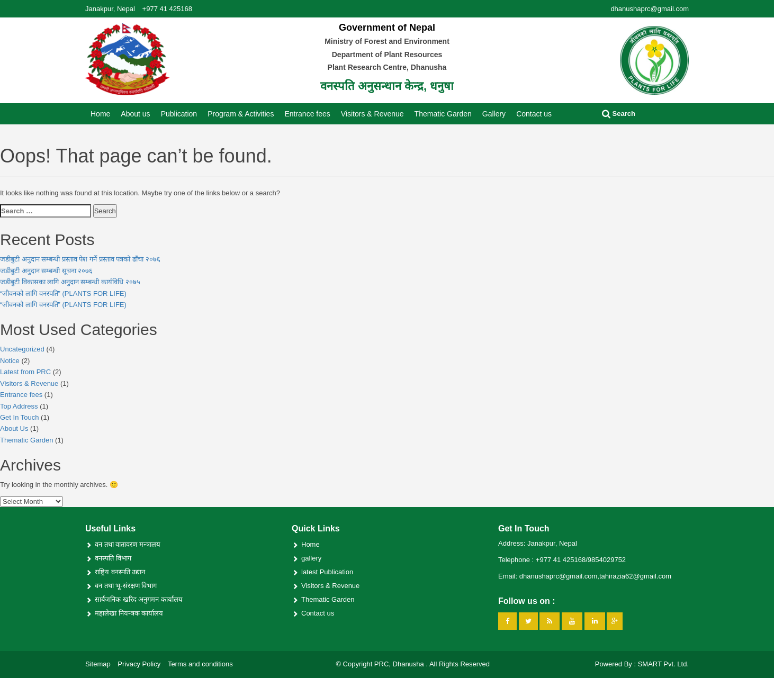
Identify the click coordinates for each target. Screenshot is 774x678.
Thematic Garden (443, 114)
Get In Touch (19, 417)
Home (100, 114)
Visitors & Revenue (372, 114)
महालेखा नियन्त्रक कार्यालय (129, 613)
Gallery (494, 114)
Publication (179, 114)
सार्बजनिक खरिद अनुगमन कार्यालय (139, 599)
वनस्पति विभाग (113, 558)
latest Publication (327, 572)
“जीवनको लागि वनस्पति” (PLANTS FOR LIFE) (63, 293)
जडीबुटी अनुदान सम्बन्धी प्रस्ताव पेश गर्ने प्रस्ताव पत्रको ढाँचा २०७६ (80, 259)
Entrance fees (307, 114)
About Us (14, 428)
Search (618, 113)
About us (135, 114)
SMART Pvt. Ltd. (663, 664)
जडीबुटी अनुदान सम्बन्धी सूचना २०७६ (46, 271)
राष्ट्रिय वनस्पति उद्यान (120, 572)
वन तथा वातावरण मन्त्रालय (127, 544)
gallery (311, 558)
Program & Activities (241, 114)
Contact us (534, 114)
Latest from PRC (25, 372)
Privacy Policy (139, 664)
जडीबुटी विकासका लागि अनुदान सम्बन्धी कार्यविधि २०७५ (70, 282)
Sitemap (98, 664)
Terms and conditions (200, 664)
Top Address (19, 406)
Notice (10, 361)
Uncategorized (22, 349)
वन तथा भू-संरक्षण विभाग (126, 586)
